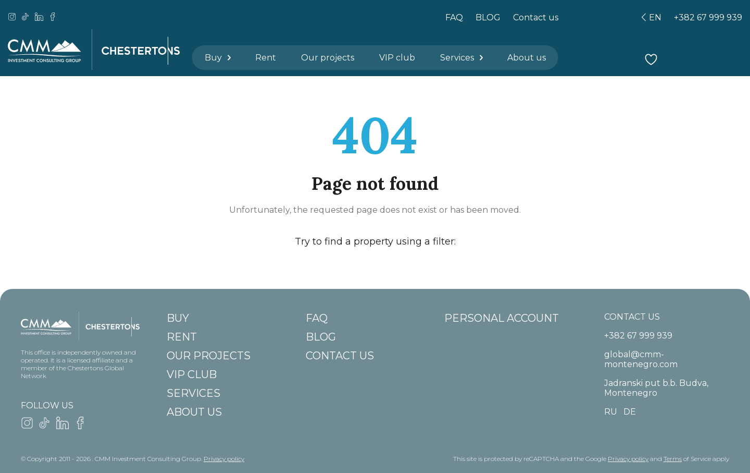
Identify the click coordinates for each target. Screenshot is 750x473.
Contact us (535, 17)
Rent (265, 58)
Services (462, 58)
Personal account (501, 318)
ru (610, 412)
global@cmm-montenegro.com (641, 359)
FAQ (454, 17)
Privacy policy (224, 459)
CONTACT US (632, 317)
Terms (673, 459)
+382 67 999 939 (708, 17)
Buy (218, 58)
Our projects (327, 58)
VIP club (397, 58)
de (629, 412)
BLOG (488, 17)
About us (526, 58)
